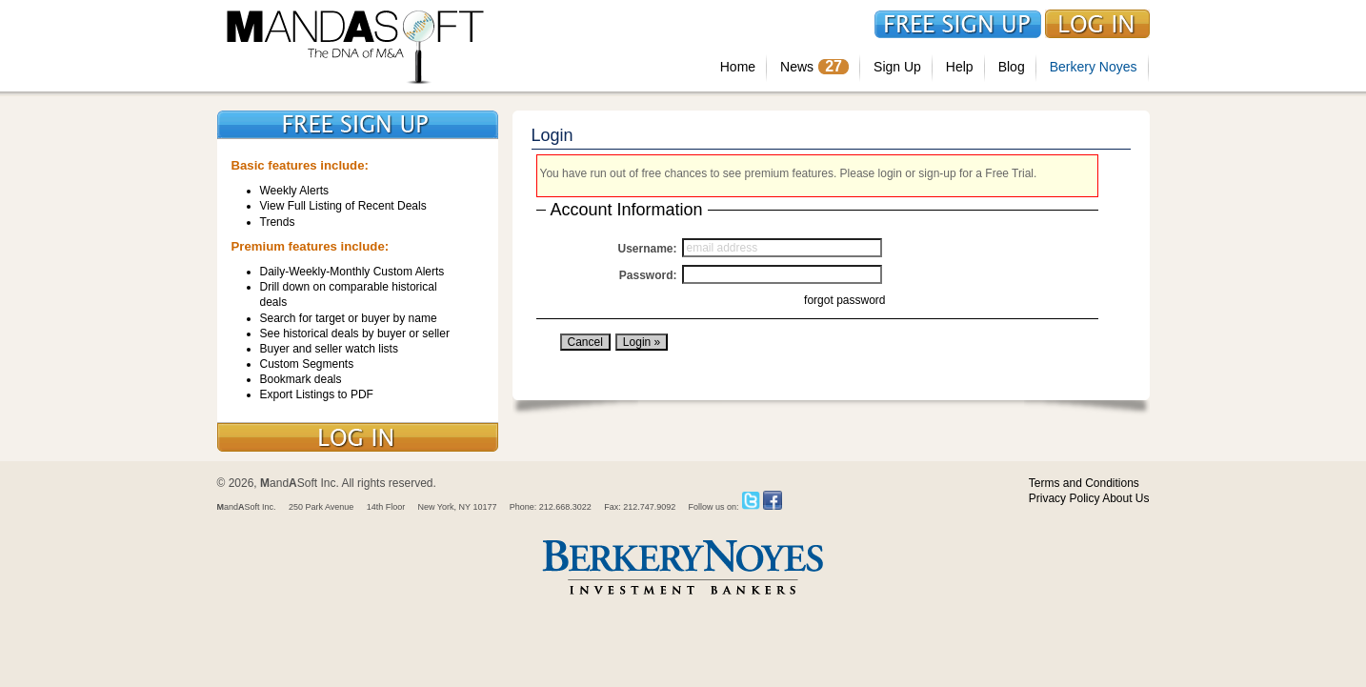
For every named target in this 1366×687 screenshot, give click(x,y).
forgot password (844, 300)
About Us (1125, 498)
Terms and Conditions (1084, 483)
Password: (648, 275)
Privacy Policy (1064, 498)
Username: (646, 248)
